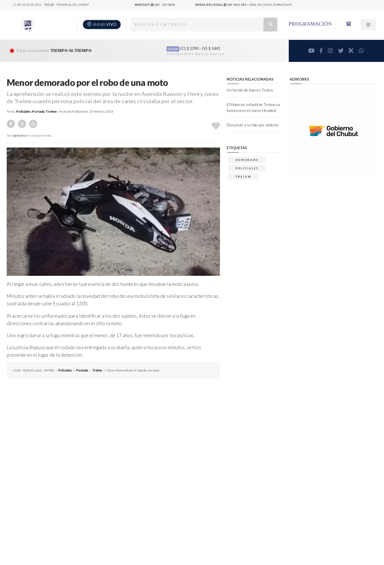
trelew (243, 176)
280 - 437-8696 (155, 5)
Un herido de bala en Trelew (250, 90)
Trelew (51, 111)
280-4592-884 (221, 5)
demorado (247, 159)
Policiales (23, 111)
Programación (310, 24)
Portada (38, 111)
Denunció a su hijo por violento (253, 124)
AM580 (104, 24)
